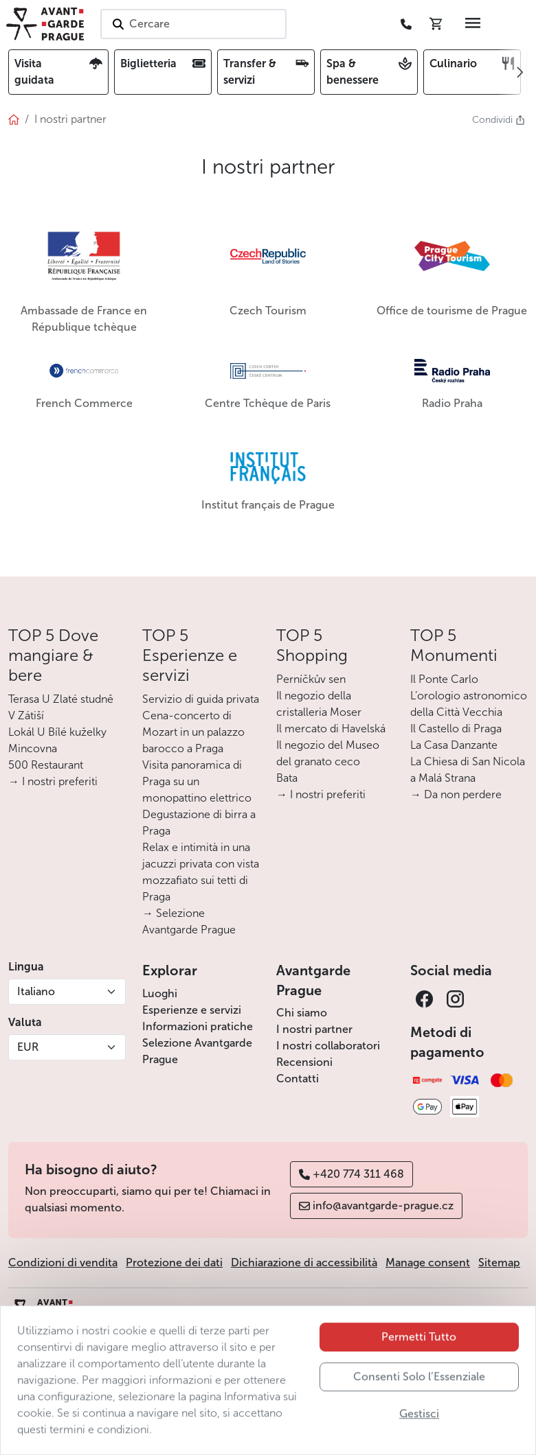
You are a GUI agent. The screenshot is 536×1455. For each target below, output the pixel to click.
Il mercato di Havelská (331, 728)
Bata (287, 777)
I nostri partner (314, 1029)
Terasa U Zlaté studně (60, 699)
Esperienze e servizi (191, 1009)
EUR (27, 1047)
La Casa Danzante (454, 745)
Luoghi (159, 993)
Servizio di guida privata (200, 699)
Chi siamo (301, 1012)
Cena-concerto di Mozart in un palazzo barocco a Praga (193, 732)
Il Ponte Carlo (444, 679)
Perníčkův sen (311, 679)
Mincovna (32, 748)
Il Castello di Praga (456, 728)
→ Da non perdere (456, 794)
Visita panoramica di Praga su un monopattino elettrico (197, 781)
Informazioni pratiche (197, 1026)
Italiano (36, 991)
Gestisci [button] (419, 1438)
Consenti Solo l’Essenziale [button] (419, 1401)
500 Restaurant (45, 764)
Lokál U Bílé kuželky (57, 731)
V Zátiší (26, 715)
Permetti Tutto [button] (418, 1361)
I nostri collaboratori (328, 1045)
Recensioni (304, 1062)
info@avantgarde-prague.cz (376, 1205)
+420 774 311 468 (351, 1173)
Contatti (297, 1078)
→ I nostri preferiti (53, 781)
